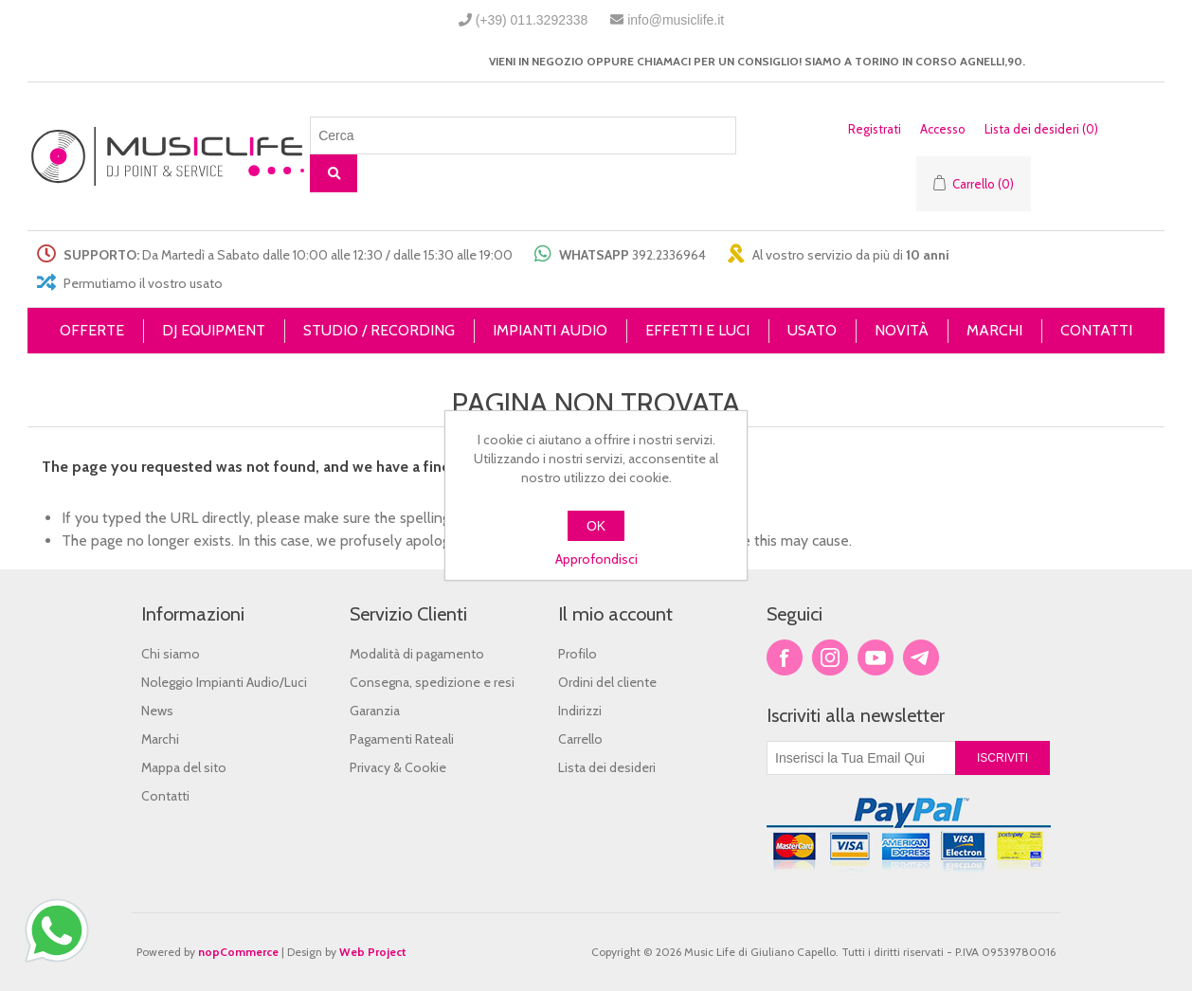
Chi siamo (170, 653)
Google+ (921, 658)
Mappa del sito (183, 767)
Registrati (874, 128)
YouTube (876, 658)
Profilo (577, 653)
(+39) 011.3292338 (532, 19)
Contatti (165, 795)
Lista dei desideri (607, 767)
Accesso (943, 128)
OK (596, 525)
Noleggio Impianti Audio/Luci (224, 682)
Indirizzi (580, 710)
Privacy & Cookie (398, 767)
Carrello (580, 739)
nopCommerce (238, 952)
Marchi (160, 739)
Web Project (372, 952)
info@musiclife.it (675, 19)
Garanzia (375, 710)
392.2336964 (669, 254)
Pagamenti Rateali (402, 739)
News (157, 710)
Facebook (785, 658)
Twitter (830, 658)
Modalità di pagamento (417, 653)
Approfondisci (596, 559)
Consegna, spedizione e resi (432, 682)
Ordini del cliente (607, 682)
